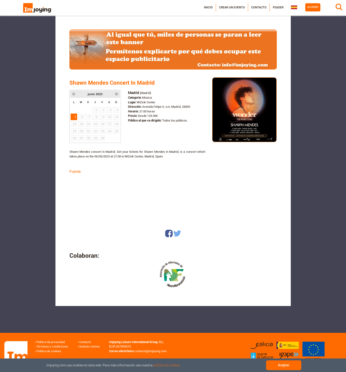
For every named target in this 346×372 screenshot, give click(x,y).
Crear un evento (232, 7)
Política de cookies (48, 351)
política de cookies (166, 365)
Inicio (208, 7)
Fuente (75, 171)
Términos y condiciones (52, 346)
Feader (278, 7)
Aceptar (283, 365)
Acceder (312, 7)
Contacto (259, 7)
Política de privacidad (50, 342)
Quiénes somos (89, 346)
